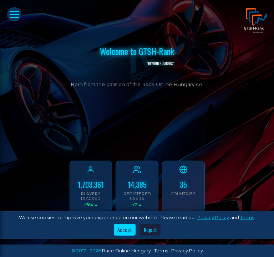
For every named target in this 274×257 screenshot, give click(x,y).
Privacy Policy (213, 217)
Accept (124, 229)
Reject (150, 229)
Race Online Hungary (126, 250)
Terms (247, 217)
